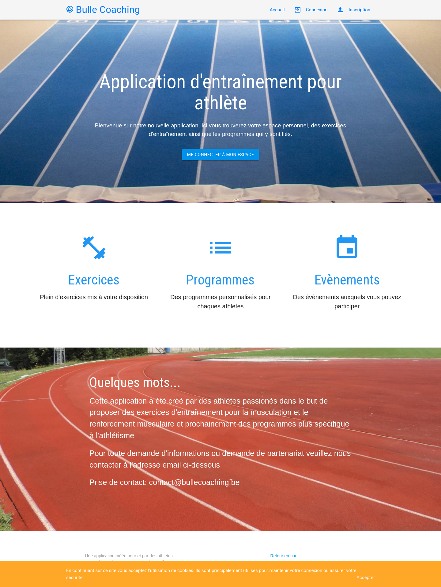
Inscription (353, 10)
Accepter (365, 577)
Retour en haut (284, 555)
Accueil (277, 10)
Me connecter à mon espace (220, 154)
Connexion (311, 10)
